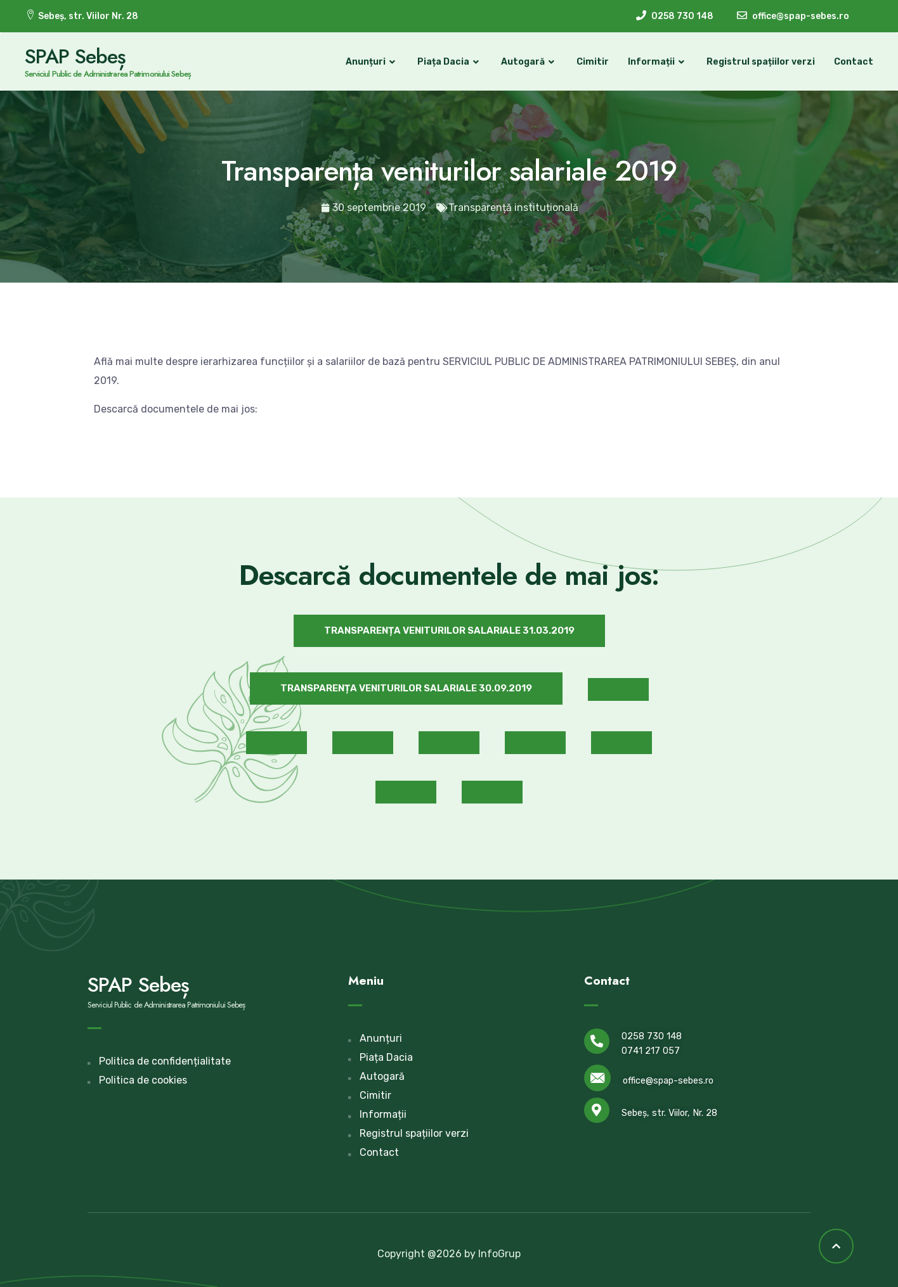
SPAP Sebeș (76, 56)
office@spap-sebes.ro (668, 1080)
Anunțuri (371, 62)
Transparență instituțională (513, 208)
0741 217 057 (650, 1051)
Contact (853, 61)
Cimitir (592, 61)
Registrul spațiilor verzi (760, 61)
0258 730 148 (651, 1036)
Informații (657, 62)
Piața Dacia (449, 62)
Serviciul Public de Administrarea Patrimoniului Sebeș (108, 74)
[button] (449, 631)
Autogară (528, 62)
